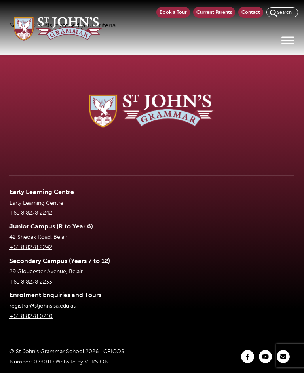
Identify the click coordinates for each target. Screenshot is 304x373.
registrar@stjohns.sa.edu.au (43, 306)
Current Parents (214, 12)
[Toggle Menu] (287, 40)
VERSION (97, 361)
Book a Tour (173, 12)
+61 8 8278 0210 (31, 316)
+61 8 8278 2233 (31, 281)
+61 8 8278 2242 (31, 212)
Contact (250, 12)
